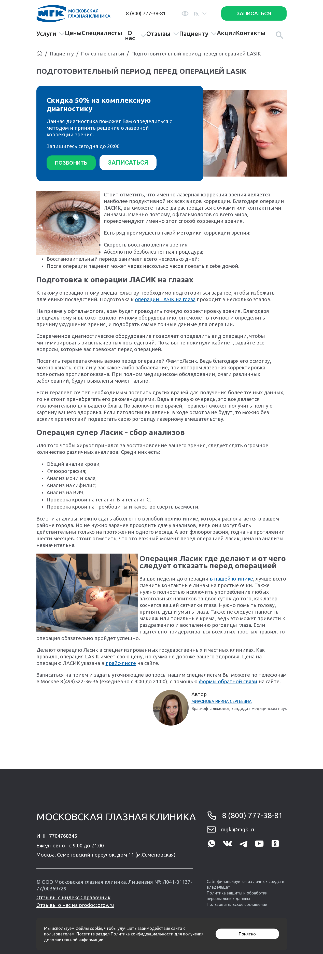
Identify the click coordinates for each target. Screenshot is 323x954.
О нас (135, 36)
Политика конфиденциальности (142, 934)
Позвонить (71, 163)
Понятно (247, 934)
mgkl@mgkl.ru (238, 829)
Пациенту (198, 34)
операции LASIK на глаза (165, 299)
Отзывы (162, 34)
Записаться (253, 13)
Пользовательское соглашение (237, 904)
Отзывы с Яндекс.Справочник (73, 897)
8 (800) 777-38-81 (146, 13)
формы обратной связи (228, 681)
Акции (226, 33)
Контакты (250, 33)
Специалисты (102, 33)
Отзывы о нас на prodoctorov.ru (75, 904)
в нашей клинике (231, 578)
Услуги (50, 34)
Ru (200, 14)
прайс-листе (121, 663)
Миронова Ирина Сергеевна (221, 701)
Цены (73, 33)
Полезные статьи (102, 53)
